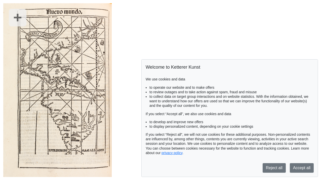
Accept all (301, 168)
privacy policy (172, 153)
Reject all (274, 168)
